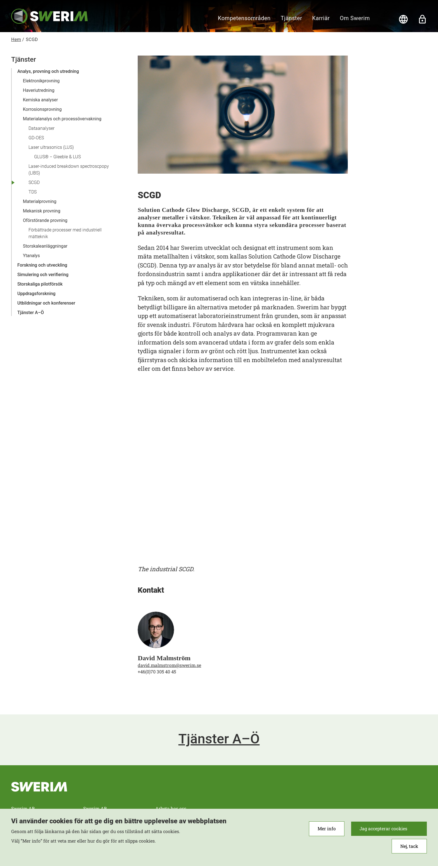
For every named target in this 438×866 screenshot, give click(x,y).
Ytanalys (31, 255)
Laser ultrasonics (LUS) (51, 147)
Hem (16, 39)
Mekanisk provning (41, 211)
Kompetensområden (244, 18)
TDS (32, 192)
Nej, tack (409, 846)
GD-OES (36, 137)
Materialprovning (39, 201)
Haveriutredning (38, 90)
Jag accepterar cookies (383, 828)
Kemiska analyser (40, 99)
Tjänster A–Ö (30, 312)
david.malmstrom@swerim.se (169, 665)
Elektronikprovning (41, 80)
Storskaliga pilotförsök (40, 284)
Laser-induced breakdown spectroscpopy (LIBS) (68, 170)
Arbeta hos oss (170, 808)
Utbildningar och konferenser (46, 303)
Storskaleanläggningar (45, 246)
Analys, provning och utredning (48, 71)
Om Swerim (355, 18)
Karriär (321, 18)
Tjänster (291, 18)
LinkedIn (420, 794)
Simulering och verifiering (42, 274)
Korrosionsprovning (42, 109)
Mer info (327, 828)
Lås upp (422, 19)
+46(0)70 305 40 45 (157, 671)
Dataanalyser (41, 128)
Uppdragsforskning (36, 293)
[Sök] (384, 19)
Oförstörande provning (45, 220)
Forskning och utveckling (42, 265)
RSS (383, 794)
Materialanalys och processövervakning (62, 118)
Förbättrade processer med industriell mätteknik (65, 233)
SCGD (34, 182)
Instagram (401, 794)
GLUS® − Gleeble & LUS (57, 156)
